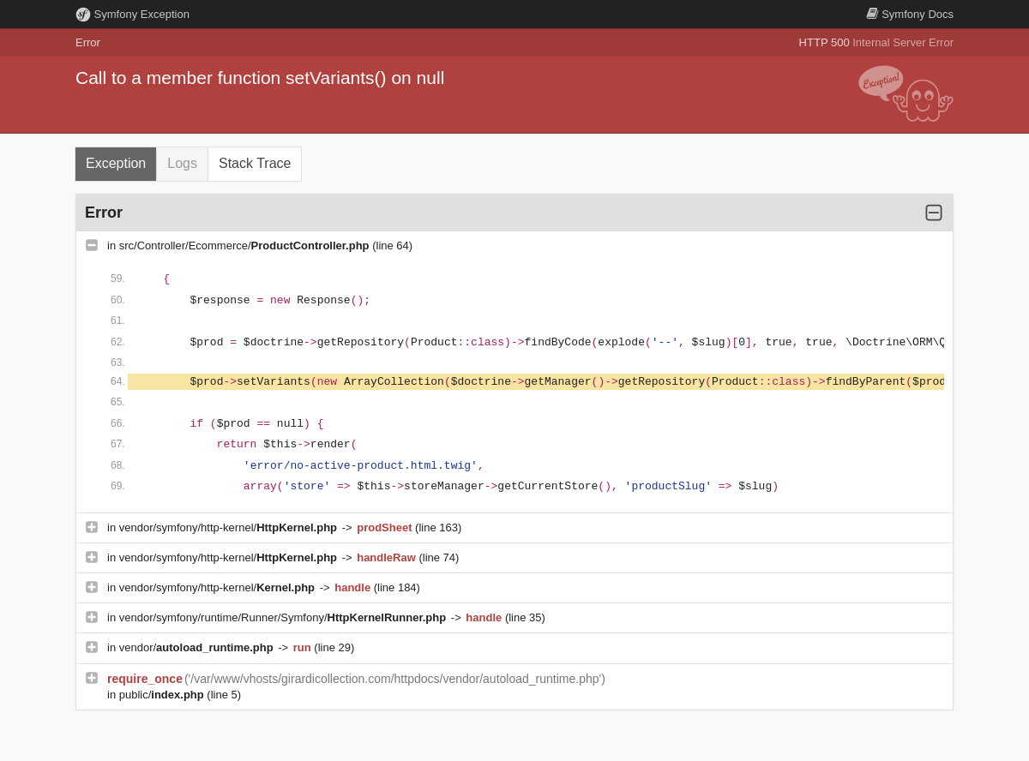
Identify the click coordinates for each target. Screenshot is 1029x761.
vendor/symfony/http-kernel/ (229, 527)
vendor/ (198, 647)
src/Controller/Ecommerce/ (245, 245)
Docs (910, 14)
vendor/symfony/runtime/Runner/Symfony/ (284, 617)
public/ (163, 694)
